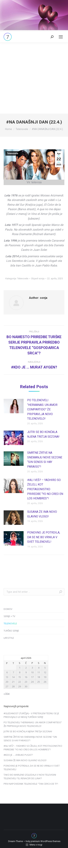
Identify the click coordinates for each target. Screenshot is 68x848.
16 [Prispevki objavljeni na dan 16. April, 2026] (26, 677)
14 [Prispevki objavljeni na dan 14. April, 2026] (13, 677)
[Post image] (14, 406)
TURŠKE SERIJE (11, 630)
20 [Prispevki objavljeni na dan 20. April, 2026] (7, 681)
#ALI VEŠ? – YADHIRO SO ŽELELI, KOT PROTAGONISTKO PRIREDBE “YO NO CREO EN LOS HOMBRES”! (45, 489)
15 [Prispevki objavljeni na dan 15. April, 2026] (19, 677)
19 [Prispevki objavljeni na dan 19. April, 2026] (45, 677)
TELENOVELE (10, 623)
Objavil (37, 278)
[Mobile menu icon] (60, 36)
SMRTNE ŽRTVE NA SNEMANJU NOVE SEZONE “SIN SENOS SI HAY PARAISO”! (44, 459)
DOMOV (8, 609)
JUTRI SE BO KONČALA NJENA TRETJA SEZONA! (43, 434)
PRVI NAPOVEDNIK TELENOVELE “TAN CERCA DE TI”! (31, 783)
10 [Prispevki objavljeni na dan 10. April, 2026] (32, 672)
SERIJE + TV (9, 616)
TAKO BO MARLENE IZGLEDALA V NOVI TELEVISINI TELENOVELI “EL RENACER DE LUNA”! (30, 776)
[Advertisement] (34, 78)
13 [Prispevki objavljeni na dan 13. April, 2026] (7, 677)
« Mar (7, 693)
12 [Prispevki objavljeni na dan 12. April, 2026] (45, 672)
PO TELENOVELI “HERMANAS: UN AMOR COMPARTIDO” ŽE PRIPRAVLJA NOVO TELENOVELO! (42, 409)
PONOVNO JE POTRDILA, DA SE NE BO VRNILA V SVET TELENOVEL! (43, 537)
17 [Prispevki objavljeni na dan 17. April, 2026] (32, 677)
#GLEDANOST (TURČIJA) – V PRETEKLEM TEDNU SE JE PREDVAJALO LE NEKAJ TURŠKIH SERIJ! (31, 715)
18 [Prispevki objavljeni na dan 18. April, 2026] (38, 677)
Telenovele (12, 153)
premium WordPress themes (45, 841)
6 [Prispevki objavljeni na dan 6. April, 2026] (7, 672)
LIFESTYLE (9, 637)
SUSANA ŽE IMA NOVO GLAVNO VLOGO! (42, 514)
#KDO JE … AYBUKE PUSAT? (18, 754)
